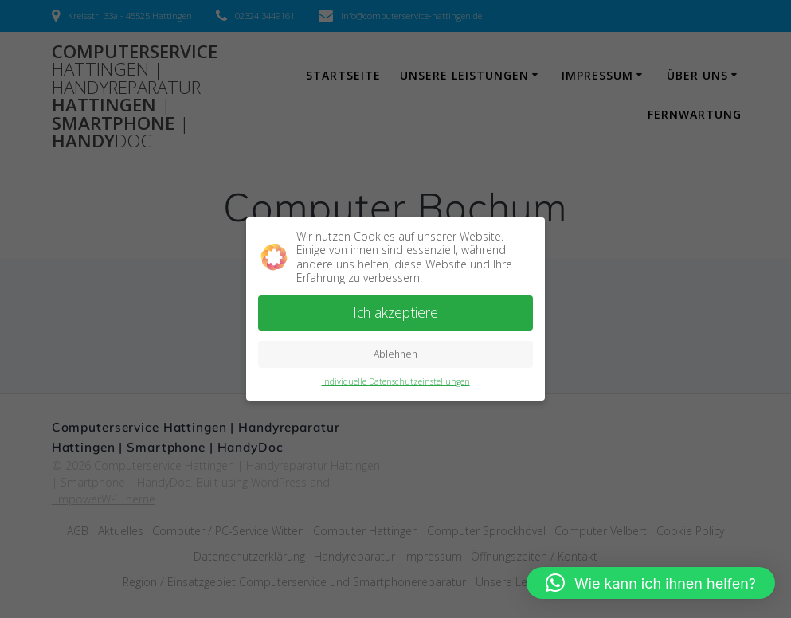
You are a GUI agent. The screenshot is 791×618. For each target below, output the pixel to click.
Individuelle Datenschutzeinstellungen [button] (396, 381)
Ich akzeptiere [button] (395, 312)
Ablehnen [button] (395, 354)
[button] (651, 583)
